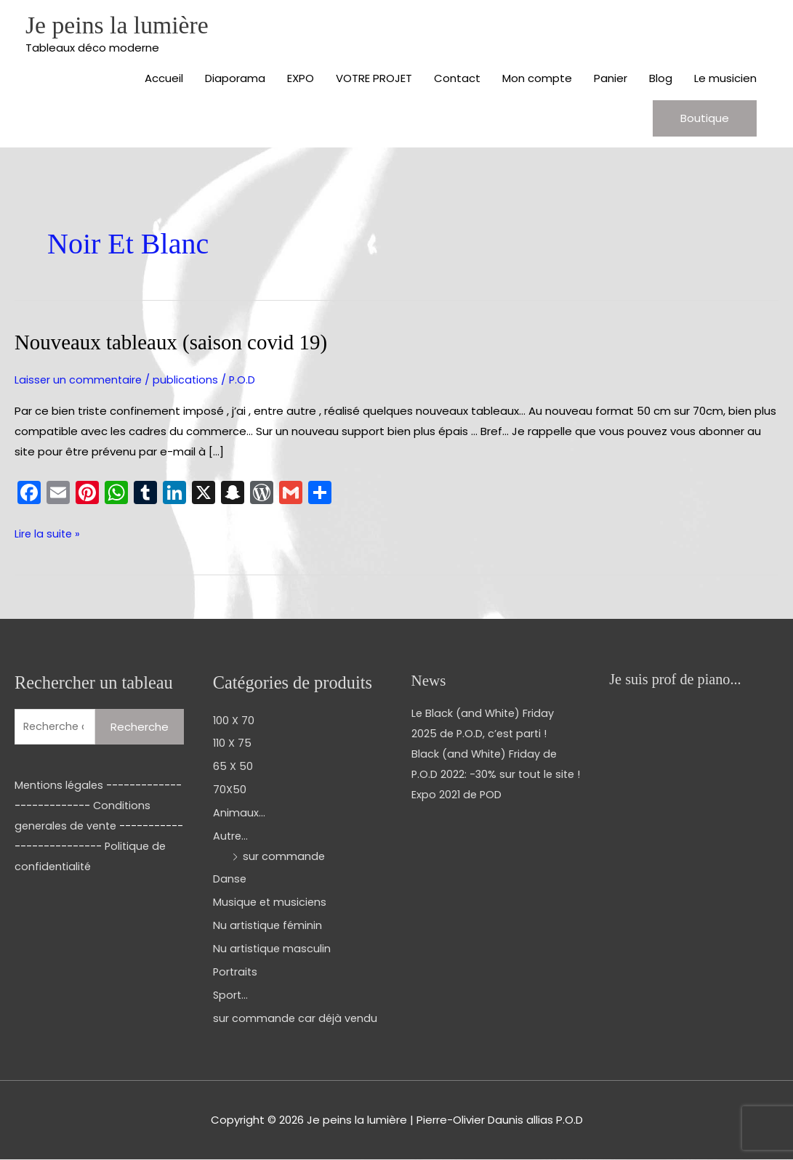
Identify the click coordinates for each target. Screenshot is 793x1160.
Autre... (231, 836)
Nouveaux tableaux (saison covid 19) (177, 343)
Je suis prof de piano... (677, 680)
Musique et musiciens (271, 902)
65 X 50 (233, 766)
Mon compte (537, 79)
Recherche (139, 726)
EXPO (300, 79)
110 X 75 (233, 743)
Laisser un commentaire (80, 380)
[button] (705, 120)
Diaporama (235, 79)
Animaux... (239, 813)
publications (189, 380)
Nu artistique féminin (269, 925)
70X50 (229, 790)
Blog (660, 79)
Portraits (236, 972)
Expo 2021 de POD (457, 814)
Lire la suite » (48, 533)
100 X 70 (234, 720)
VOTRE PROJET (374, 79)
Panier (610, 79)
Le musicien (725, 79)
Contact (457, 79)
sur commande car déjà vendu (296, 1018)
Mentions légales (60, 785)
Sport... (231, 994)
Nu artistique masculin (273, 949)
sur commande (284, 856)
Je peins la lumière (120, 26)
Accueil (164, 79)
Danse (230, 879)
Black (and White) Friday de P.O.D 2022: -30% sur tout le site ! (495, 775)
